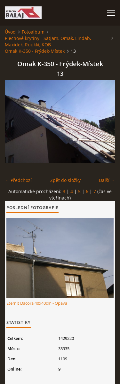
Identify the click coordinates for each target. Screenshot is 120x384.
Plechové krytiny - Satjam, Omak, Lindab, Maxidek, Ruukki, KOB (48, 41)
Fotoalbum (33, 32)
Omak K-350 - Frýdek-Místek (35, 51)
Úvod (10, 32)
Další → (107, 180)
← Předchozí (18, 180)
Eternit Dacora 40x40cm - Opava (36, 303)
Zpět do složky (65, 180)
